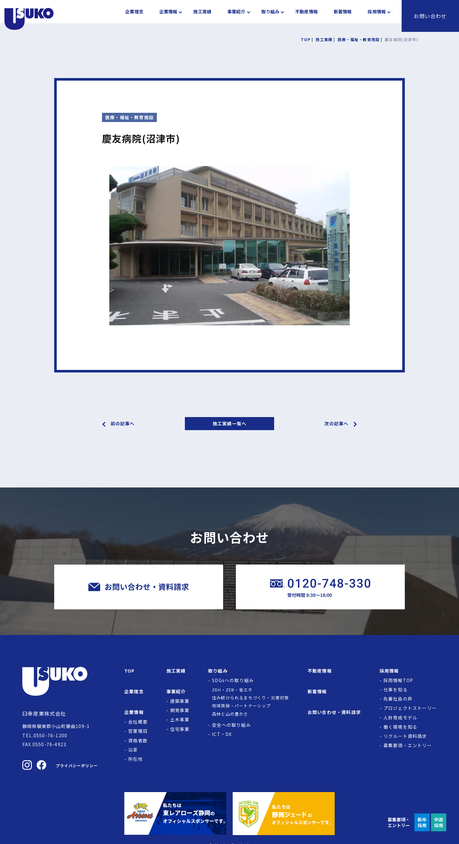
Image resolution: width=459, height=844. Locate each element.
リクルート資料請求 (405, 736)
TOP (129, 670)
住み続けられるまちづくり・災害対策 (250, 698)
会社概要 (138, 721)
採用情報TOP (398, 680)
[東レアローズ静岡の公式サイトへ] (175, 813)
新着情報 (343, 16)
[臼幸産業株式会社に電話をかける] (320, 587)
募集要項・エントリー (407, 745)
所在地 (135, 759)
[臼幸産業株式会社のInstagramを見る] (27, 765)
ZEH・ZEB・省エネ (232, 690)
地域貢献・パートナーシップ (241, 706)
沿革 (133, 750)
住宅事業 (180, 729)
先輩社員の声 (397, 699)
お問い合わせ (430, 16)
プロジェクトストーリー (410, 708)
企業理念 (134, 16)
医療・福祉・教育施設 (129, 117)
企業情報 (168, 16)
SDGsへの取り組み (233, 680)
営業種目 (138, 731)
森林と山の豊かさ (230, 714)
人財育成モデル (400, 717)
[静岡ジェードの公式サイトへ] (284, 813)
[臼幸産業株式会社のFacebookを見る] (41, 765)
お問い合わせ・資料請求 (334, 712)
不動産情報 (306, 16)
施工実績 (202, 16)
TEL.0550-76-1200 (44, 735)
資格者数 (138, 740)
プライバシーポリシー (77, 765)
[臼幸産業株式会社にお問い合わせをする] (138, 587)
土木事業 (180, 719)
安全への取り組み (231, 725)
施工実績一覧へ (229, 423)
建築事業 (180, 701)
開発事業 (180, 710)
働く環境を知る (400, 727)
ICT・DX (222, 734)
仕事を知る (395, 689)
